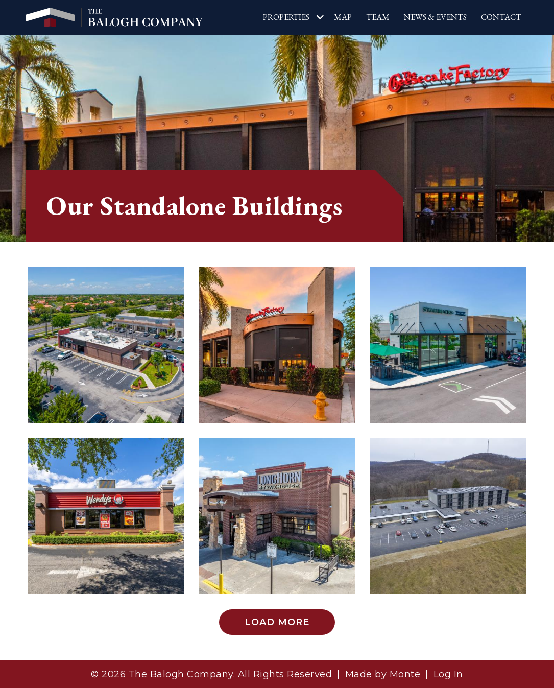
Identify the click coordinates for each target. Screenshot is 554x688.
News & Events (435, 17)
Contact (501, 17)
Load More (277, 622)
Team (378, 17)
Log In (448, 674)
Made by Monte (383, 674)
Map (343, 17)
